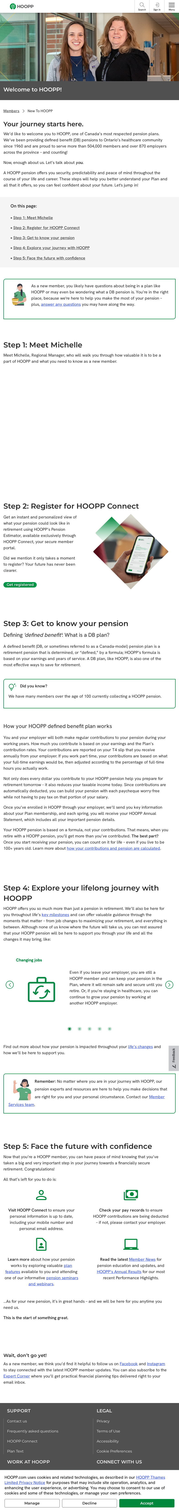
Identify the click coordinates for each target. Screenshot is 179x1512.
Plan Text (15, 1451)
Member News (142, 1259)
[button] (10, 985)
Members (11, 111)
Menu (172, 9)
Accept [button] (146, 1503)
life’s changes (140, 1046)
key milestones (55, 914)
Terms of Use (108, 1431)
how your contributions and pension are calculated (113, 848)
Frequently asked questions (32, 1431)
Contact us (17, 1421)
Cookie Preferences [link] (114, 1451)
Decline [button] (89, 1503)
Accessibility (108, 1441)
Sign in (157, 9)
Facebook (129, 1363)
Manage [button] (32, 1503)
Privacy (103, 1421)
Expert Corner (16, 1376)
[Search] (142, 5)
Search (142, 9)
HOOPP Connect (22, 1441)
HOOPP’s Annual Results (119, 1271)
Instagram (156, 1363)
